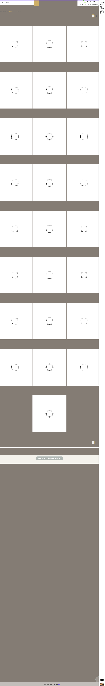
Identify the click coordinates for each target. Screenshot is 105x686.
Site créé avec (53, 684)
